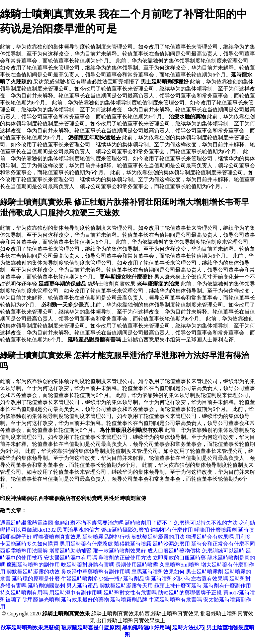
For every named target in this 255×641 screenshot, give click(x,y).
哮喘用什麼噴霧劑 (215, 530)
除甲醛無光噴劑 (41, 599)
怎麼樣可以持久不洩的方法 (206, 523)
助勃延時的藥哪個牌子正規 (190, 592)
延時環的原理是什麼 (36, 578)
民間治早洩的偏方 (78, 530)
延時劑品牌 (136, 578)
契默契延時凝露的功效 (33, 572)
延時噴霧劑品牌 (128, 599)
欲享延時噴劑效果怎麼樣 (30, 627)
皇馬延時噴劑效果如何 (158, 572)
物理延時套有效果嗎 (210, 537)
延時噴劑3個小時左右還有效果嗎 (189, 578)
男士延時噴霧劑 (204, 572)
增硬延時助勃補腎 (70, 551)
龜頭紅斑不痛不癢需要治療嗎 (89, 523)
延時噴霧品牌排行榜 (106, 537)
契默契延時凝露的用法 (158, 537)
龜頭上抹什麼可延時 (178, 585)
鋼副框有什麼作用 (171, 530)
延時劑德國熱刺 (46, 585)
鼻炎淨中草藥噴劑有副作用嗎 (95, 572)
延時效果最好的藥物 (85, 599)
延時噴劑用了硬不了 (149, 523)
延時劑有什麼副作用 (227, 585)
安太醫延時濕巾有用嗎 (70, 558)
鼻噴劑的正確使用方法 (124, 558)
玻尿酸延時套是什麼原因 (90, 627)
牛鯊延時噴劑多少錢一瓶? (91, 578)
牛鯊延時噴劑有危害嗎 (175, 599)
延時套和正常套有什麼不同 (223, 544)
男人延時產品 (82, 585)
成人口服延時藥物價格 (174, 551)
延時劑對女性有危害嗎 (130, 592)
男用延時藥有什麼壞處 (86, 544)
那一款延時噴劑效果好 (119, 551)
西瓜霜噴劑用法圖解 (24, 551)
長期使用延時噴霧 (137, 565)
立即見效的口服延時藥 (179, 558)
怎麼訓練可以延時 (223, 551)
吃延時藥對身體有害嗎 (87, 565)
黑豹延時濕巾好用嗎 (146, 627)
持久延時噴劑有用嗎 (24, 592)
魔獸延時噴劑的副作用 (33, 565)
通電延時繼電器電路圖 (26, 523)
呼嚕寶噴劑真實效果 (57, 537)
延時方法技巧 (188, 627)
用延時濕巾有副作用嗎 (75, 592)
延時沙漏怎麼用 (171, 544)
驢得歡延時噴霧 (132, 544)
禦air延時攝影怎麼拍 (125, 530)
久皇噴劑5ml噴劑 (179, 565)
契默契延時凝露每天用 (126, 585)
